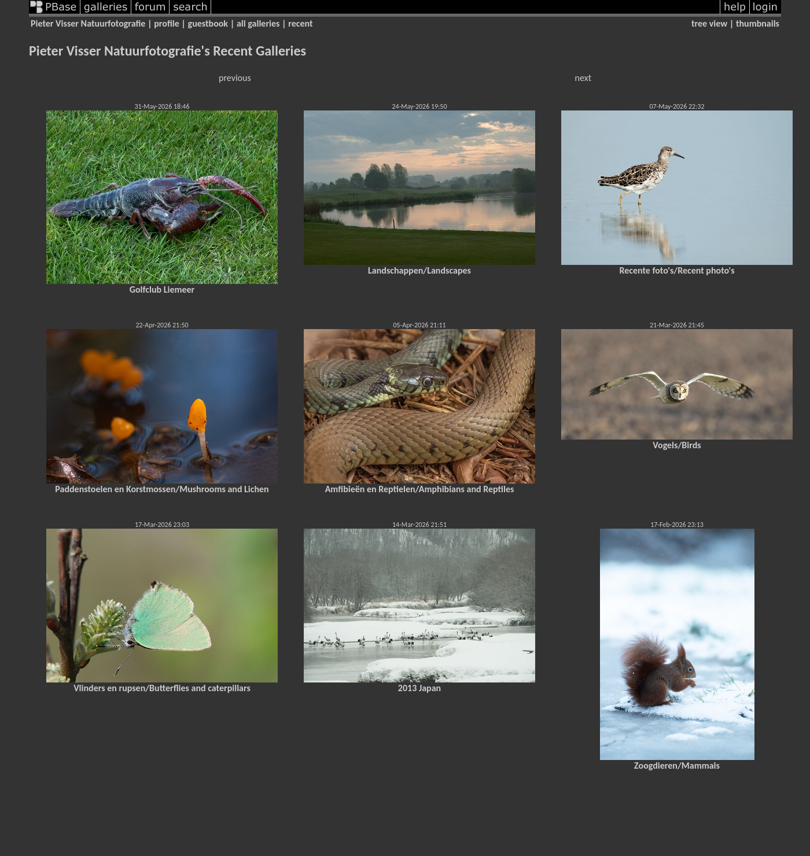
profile (166, 23)
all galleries (258, 23)
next (583, 77)
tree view (709, 23)
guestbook (208, 23)
